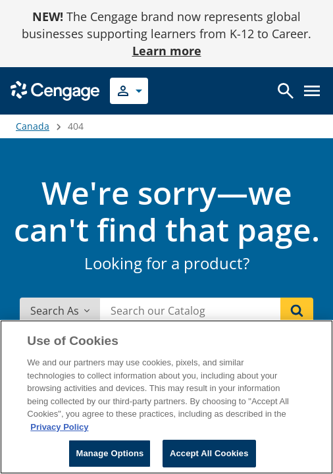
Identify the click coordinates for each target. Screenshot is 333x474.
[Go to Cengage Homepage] (55, 90)
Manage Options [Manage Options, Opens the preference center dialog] (109, 453)
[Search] (296, 311)
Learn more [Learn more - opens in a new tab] (166, 51)
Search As (60, 310)
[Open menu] (311, 91)
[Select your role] (129, 91)
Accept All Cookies (209, 453)
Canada (32, 126)
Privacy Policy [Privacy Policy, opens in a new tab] (59, 427)
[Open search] (285, 91)
